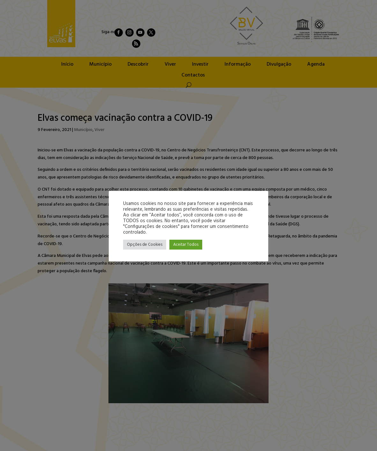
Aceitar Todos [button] (185, 244)
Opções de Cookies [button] (144, 244)
